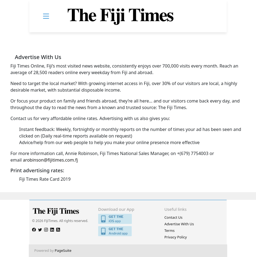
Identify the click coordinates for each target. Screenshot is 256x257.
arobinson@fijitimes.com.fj (50, 160)
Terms (169, 230)
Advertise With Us (179, 223)
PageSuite (63, 250)
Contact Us (173, 217)
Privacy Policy (175, 237)
